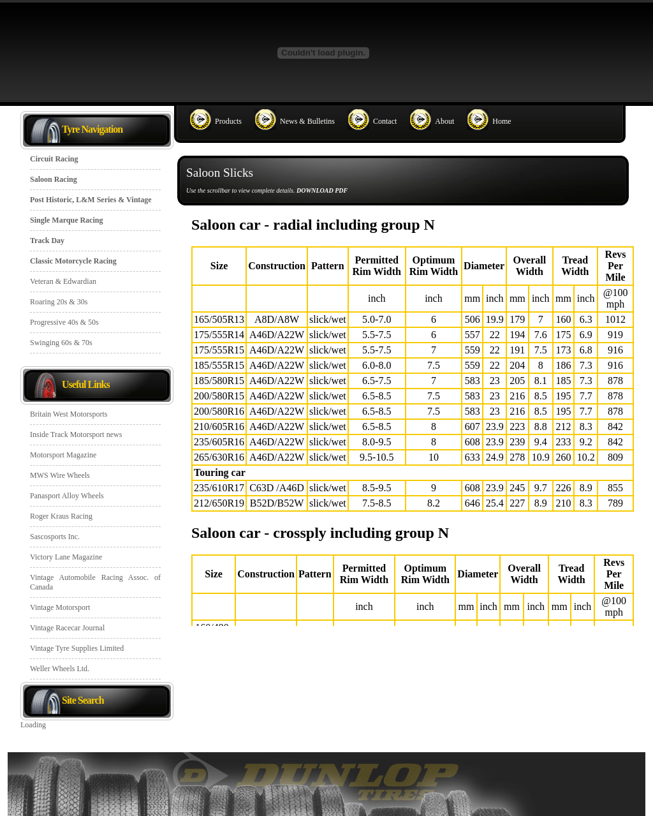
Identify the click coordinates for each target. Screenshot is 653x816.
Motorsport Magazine (63, 454)
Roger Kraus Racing (61, 516)
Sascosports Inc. (55, 536)
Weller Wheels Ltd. (59, 668)
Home (501, 121)
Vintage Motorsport (60, 607)
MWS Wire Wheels (60, 475)
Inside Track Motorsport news (76, 434)
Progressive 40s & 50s (64, 322)
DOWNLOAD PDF (322, 190)
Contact (385, 121)
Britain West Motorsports (68, 414)
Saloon (412, 418)
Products (228, 121)
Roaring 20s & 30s (58, 301)
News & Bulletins (307, 121)
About (444, 121)
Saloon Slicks (219, 172)
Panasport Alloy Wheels (67, 495)
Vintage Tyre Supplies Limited (77, 648)
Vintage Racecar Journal (67, 627)
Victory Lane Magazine (66, 557)
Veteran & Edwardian (63, 281)
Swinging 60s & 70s (61, 342)
